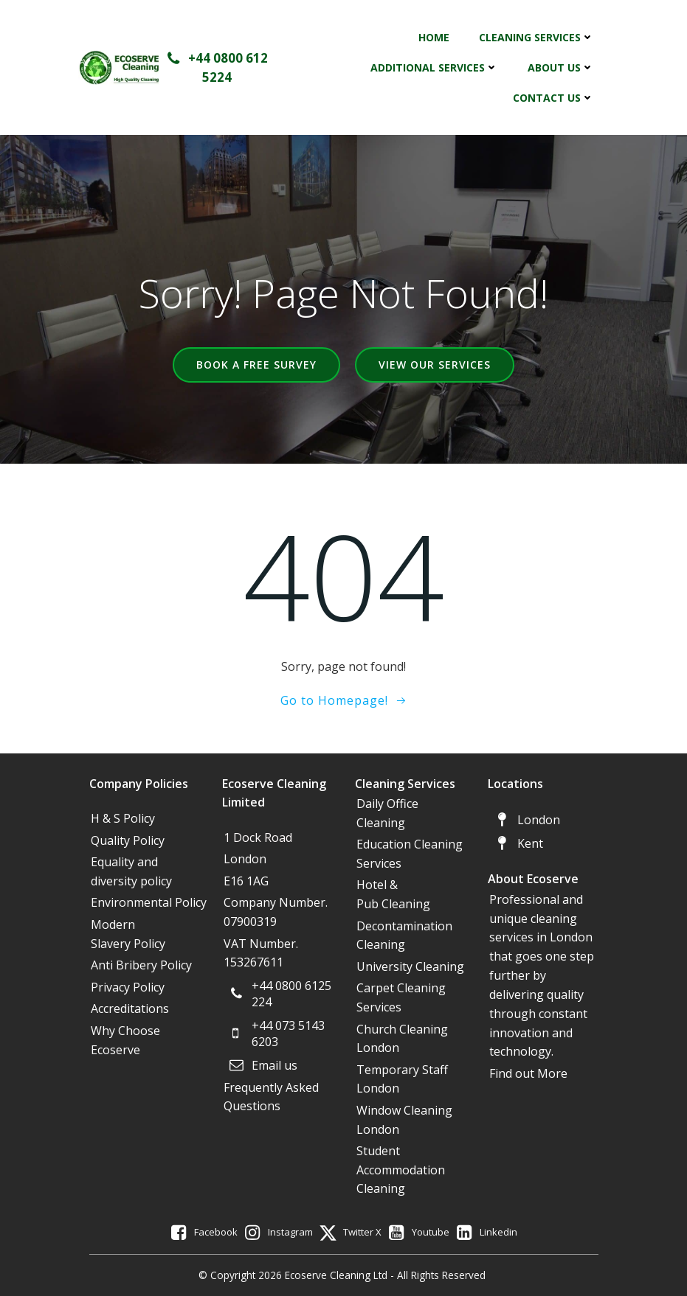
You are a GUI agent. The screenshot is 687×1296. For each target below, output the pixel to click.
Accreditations (130, 1008)
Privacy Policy (128, 987)
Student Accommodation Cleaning (400, 1169)
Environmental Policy (149, 902)
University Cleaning (411, 966)
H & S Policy (123, 818)
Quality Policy (128, 840)
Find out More (528, 1073)
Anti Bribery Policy (141, 965)
